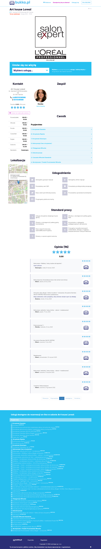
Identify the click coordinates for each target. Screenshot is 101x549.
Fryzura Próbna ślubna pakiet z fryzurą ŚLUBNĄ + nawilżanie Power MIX (37, 521)
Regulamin (44, 540)
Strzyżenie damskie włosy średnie (25, 435)
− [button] (10, 169)
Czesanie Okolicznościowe (23, 519)
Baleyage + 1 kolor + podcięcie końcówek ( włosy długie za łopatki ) (37, 469)
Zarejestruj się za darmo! (61, 2)
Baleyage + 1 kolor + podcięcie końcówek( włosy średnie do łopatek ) (37, 467)
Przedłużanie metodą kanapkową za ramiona (30, 509)
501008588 (18, 99)
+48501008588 (19, 97)
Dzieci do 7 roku (19, 437)
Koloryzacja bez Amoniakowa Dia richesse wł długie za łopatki (35, 495)
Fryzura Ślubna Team (21, 522)
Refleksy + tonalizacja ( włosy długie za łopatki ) (30, 473)
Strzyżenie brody (20, 443)
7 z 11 (61, 398)
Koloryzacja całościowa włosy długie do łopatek (31, 493)
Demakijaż (18, 515)
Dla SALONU (86, 2)
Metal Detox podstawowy (23, 505)
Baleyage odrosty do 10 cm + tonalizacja (28, 451)
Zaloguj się (75, 2)
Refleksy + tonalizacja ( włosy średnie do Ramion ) (31, 471)
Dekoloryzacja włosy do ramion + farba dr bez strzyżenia (33, 513)
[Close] (90, 547)
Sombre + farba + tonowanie (23, 485)
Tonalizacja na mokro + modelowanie (27, 477)
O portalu (31, 540)
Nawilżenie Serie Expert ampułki (24, 503)
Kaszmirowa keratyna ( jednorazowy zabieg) (28, 501)
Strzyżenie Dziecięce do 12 (22, 447)
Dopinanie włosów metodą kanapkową (27, 507)
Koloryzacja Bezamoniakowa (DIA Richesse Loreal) (30, 475)
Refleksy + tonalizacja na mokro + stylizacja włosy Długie (33, 461)
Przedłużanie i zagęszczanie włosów (26, 526)
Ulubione (47, 2)
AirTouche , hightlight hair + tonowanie (26, 481)
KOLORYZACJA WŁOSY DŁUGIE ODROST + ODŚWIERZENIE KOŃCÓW (37, 487)
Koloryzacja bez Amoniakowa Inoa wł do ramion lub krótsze (34, 497)
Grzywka (17, 425)
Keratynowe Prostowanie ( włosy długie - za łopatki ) (31, 530)
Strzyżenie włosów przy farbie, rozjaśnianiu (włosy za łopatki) (33, 429)
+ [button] (10, 166)
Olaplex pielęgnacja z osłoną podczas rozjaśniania (31, 479)
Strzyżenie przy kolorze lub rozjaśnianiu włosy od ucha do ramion (35, 427)
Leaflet (25, 202)
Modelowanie (19, 524)
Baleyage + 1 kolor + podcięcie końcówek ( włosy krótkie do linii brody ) (38, 465)
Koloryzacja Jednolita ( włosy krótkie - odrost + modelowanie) (35, 455)
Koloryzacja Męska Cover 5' (23, 441)
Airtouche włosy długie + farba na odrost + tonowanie (32, 483)
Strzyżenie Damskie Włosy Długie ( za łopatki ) (29, 433)
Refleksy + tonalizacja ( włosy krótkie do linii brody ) (31, 459)
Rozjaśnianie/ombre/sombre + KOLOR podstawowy (31, 463)
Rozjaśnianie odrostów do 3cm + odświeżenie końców (32, 457)
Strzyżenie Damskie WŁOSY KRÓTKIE (25, 431)
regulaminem (66, 547)
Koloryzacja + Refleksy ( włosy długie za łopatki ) (30, 453)
